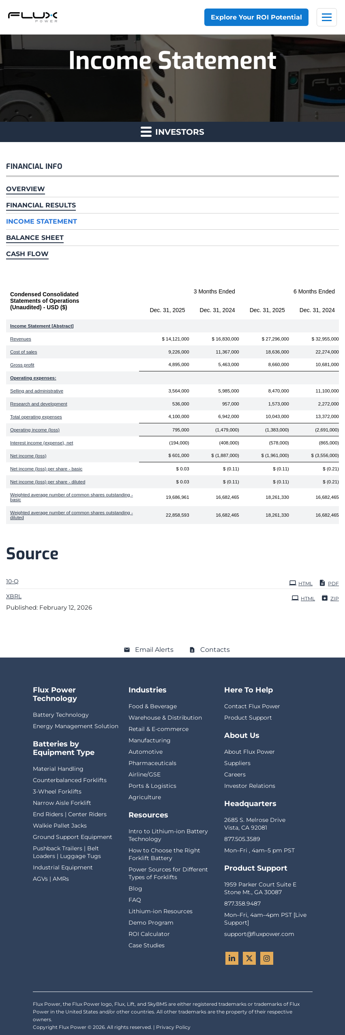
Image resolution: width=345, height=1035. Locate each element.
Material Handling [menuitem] (58, 768)
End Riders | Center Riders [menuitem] (70, 814)
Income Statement (41, 221)
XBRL (13, 596)
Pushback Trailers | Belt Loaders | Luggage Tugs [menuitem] (67, 852)
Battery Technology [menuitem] (61, 714)
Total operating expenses (36, 416)
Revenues (20, 338)
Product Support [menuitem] (248, 717)
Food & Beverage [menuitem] (153, 706)
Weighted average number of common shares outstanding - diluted (71, 515)
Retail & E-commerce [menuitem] (159, 729)
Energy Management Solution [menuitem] (75, 726)
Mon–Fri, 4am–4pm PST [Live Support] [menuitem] (265, 918)
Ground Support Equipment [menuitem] (72, 837)
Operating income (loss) (35, 429)
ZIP (330, 598)
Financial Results (41, 205)
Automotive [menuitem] (146, 751)
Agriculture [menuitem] (145, 797)
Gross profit (22, 364)
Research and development (38, 403)
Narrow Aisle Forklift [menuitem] (62, 802)
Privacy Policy (173, 1027)
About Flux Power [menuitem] (249, 751)
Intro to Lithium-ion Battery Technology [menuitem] (168, 835)
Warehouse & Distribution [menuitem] (165, 717)
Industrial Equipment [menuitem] (63, 867)
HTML (301, 582)
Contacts (215, 649)
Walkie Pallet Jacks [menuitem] (60, 825)
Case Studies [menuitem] (147, 945)
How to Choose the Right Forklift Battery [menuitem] (164, 854)
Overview (25, 189)
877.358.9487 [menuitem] (242, 903)
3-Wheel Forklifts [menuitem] (57, 791)
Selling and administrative (36, 390)
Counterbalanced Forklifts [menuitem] (70, 780)
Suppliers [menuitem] (237, 763)
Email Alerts (154, 649)
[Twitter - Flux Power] (249, 958)
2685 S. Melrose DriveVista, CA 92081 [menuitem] (254, 823)
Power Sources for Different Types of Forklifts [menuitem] (168, 873)
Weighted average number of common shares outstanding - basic (71, 497)
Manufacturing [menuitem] (150, 740)
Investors (172, 131)
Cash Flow (27, 254)
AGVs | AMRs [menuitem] (51, 878)
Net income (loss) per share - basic (46, 468)
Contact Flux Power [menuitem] (252, 706)
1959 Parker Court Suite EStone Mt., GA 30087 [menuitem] (260, 888)
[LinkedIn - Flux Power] (231, 958)
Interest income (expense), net (41, 442)
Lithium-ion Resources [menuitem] (161, 911)
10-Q (12, 581)
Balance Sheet (35, 238)
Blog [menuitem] (135, 888)
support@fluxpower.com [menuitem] (259, 934)
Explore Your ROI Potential (256, 17)
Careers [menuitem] (235, 774)
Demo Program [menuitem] (151, 922)
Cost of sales (23, 351)
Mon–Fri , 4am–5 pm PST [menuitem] (259, 850)
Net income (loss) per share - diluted (47, 481)
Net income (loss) (28, 455)
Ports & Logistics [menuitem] (152, 785)
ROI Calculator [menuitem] (149, 934)
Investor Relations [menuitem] (249, 785)
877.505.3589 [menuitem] (242, 839)
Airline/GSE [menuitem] (145, 774)
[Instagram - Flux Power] (266, 958)
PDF (329, 582)
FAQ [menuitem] (135, 899)
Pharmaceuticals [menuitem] (152, 763)
